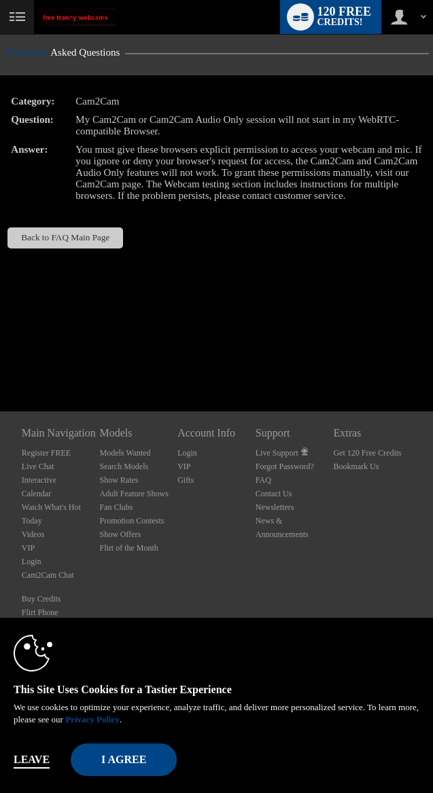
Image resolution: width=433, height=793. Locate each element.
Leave (32, 759)
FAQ (263, 480)
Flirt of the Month (128, 548)
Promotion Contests (131, 520)
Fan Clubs (116, 507)
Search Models (123, 466)
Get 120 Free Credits (367, 453)
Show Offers (120, 534)
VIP (28, 548)
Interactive (39, 480)
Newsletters (275, 507)
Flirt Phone (40, 612)
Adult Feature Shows (133, 493)
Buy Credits (41, 599)
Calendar (36, 493)
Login (31, 561)
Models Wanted (124, 453)
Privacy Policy (92, 719)
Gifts (185, 480)
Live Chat (38, 466)
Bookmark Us (356, 466)
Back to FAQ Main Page (65, 237)
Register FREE (46, 453)
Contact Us (274, 493)
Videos (33, 534)
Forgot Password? (285, 466)
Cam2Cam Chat (48, 575)
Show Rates (118, 480)
